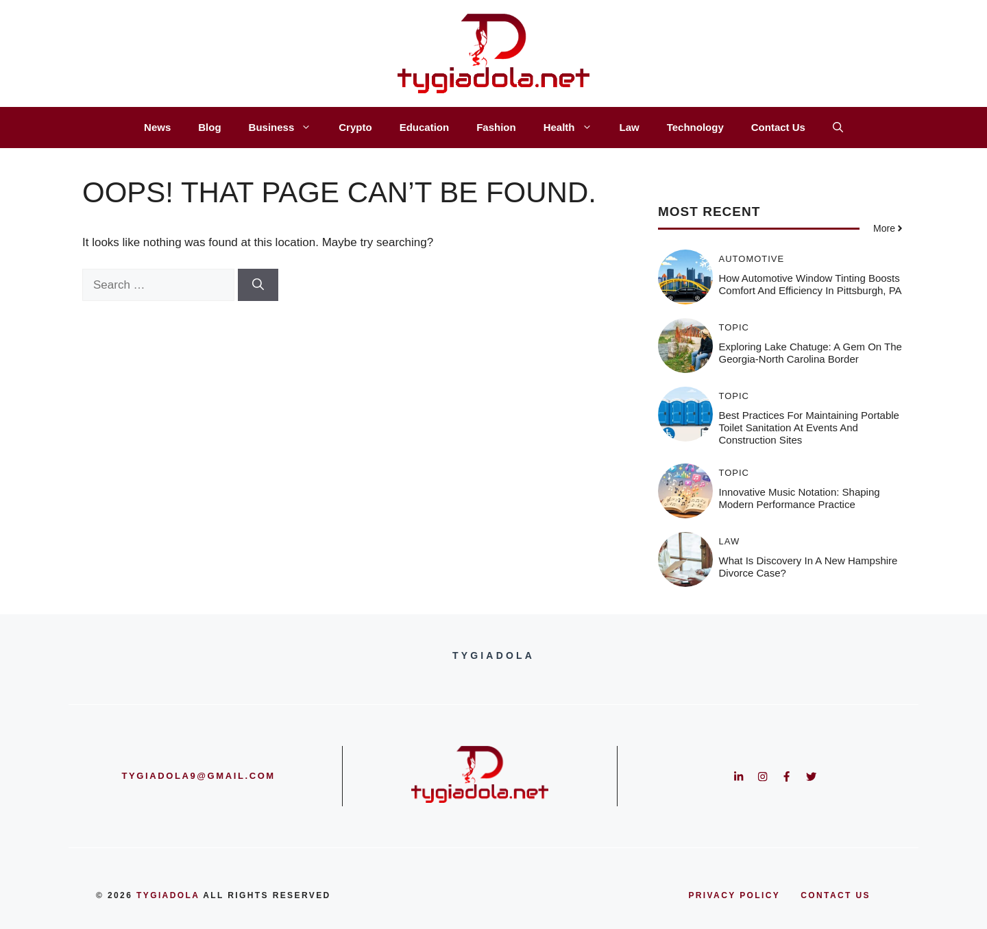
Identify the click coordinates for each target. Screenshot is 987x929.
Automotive (752, 258)
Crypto (355, 127)
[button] (838, 127)
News (157, 127)
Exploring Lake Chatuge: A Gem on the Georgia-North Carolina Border (810, 353)
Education (425, 127)
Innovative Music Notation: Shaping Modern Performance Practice (799, 498)
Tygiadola (167, 895)
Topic (734, 327)
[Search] (258, 285)
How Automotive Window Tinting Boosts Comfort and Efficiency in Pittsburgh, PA (810, 284)
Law (629, 127)
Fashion (496, 127)
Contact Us (778, 127)
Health (575, 127)
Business (287, 127)
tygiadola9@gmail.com (199, 776)
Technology (695, 127)
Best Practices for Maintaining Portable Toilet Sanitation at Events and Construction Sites (809, 427)
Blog (209, 127)
